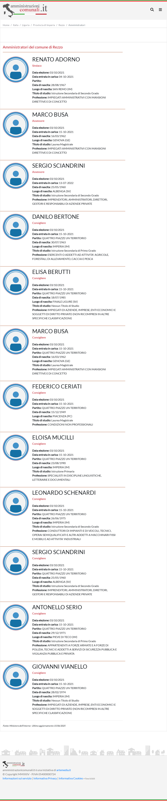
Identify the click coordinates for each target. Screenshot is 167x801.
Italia (15, 25)
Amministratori (76, 25)
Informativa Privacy (45, 778)
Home (6, 25)
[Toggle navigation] (152, 9)
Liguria (25, 25)
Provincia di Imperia (44, 25)
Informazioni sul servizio (17, 778)
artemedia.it (63, 770)
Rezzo (62, 25)
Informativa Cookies (71, 778)
